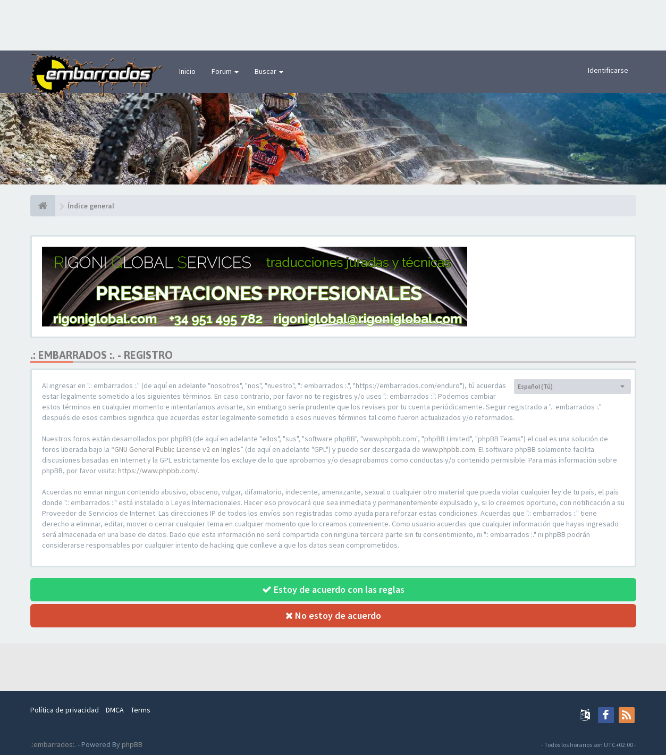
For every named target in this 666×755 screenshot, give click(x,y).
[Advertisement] (333, 24)
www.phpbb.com (448, 449)
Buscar (269, 71)
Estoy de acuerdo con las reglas (333, 589)
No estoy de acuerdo (333, 615)
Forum (225, 71)
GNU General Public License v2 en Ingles (177, 449)
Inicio (187, 71)
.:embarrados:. (53, 744)
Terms (140, 710)
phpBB (132, 744)
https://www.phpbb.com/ (158, 470)
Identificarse (608, 70)
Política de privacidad (64, 710)
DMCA (115, 710)
